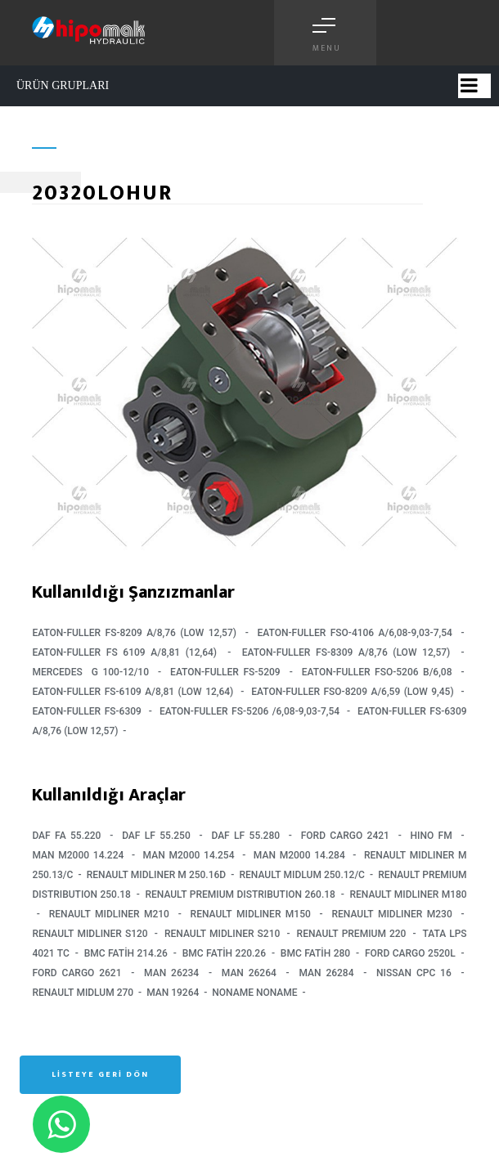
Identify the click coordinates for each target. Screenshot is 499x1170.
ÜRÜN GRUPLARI (62, 85)
